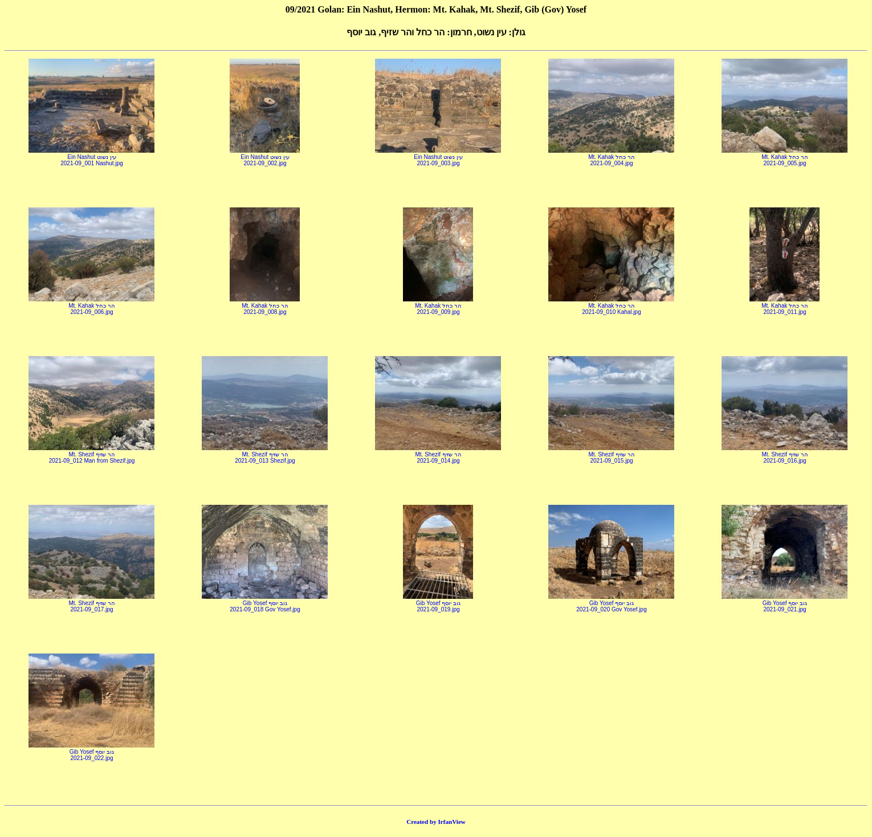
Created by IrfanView (436, 821)
